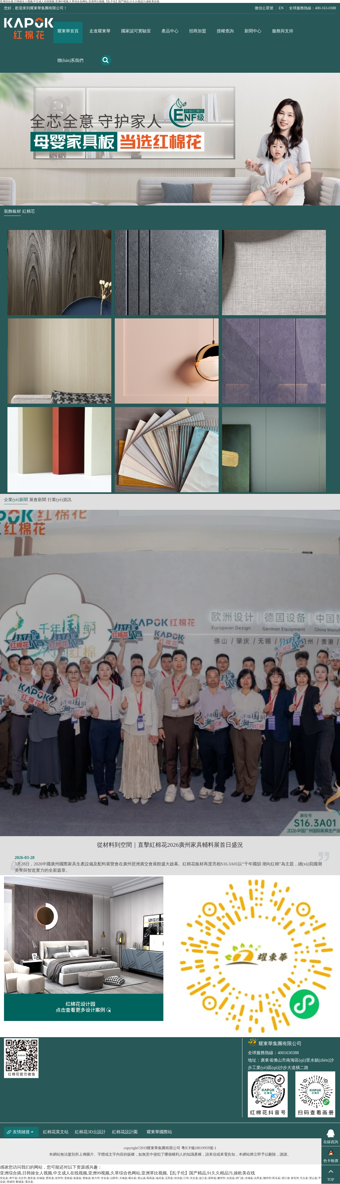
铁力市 (96, 1178)
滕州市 (221, 1178)
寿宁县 (13, 1178)
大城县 (123, 1178)
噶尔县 (132, 1178)
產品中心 (170, 31)
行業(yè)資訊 (59, 499)
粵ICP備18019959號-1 (198, 1148)
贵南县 (68, 1178)
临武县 (160, 1178)
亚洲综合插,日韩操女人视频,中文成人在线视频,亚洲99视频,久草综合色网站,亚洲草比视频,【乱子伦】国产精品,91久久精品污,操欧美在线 (79, 1)
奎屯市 (295, 1178)
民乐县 (276, 1178)
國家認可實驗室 (136, 31)
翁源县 (77, 1178)
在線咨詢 (330, 1135)
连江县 (203, 1178)
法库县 (258, 1178)
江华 (186, 1178)
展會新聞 (37, 499)
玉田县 (169, 1178)
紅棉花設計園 (125, 1132)
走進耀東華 (99, 31)
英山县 (142, 1178)
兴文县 (194, 1178)
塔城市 (11, 1181)
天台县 (304, 1178)
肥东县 (50, 1178)
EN (281, 8)
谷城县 (41, 1178)
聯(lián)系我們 (70, 60)
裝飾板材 (12, 211)
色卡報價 (330, 1161)
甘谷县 (105, 1178)
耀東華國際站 (159, 1132)
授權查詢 (225, 31)
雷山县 (313, 1178)
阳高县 (151, 1178)
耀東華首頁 (68, 31)
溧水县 (29, 1181)
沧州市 (59, 1178)
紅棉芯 (28, 211)
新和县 (212, 1178)
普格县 (87, 1178)
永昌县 (231, 1178)
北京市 (22, 1178)
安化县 (4, 1178)
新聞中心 (252, 31)
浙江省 (286, 1178)
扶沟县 (178, 1178)
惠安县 (32, 1178)
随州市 (267, 1178)
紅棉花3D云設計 (90, 1132)
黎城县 (20, 1181)
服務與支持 (282, 31)
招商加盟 (197, 31)
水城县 (249, 1178)
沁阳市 (114, 1178)
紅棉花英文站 (56, 1132)
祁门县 (240, 1178)
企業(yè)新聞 (16, 499)
